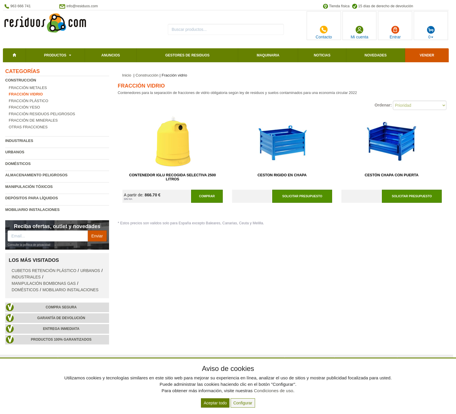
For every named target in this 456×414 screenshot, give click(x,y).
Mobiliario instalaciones (32, 209)
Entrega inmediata (61, 329)
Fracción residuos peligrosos (42, 114)
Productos (55, 55)
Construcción (20, 80)
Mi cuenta (359, 32)
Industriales (19, 140)
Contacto (324, 32)
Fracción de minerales (33, 120)
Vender (427, 55)
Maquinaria (268, 55)
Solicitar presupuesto (302, 196)
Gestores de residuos (187, 55)
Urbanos (14, 152)
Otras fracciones (28, 127)
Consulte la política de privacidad (29, 244)
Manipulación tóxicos (29, 186)
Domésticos (18, 163)
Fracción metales (28, 88)
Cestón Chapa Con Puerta (391, 175)
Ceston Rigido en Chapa (282, 175)
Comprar (207, 196)
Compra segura (61, 307)
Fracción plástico (28, 101)
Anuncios (110, 55)
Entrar (395, 32)
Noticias (322, 55)
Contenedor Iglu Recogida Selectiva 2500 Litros (172, 177)
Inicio (126, 75)
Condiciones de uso (273, 390)
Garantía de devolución (61, 318)
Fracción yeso (24, 107)
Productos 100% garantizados (61, 339)
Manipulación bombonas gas (44, 283)
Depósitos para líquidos (31, 198)
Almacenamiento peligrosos (36, 175)
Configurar (242, 403)
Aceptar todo (215, 403)
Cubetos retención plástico (44, 271)
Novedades (375, 55)
